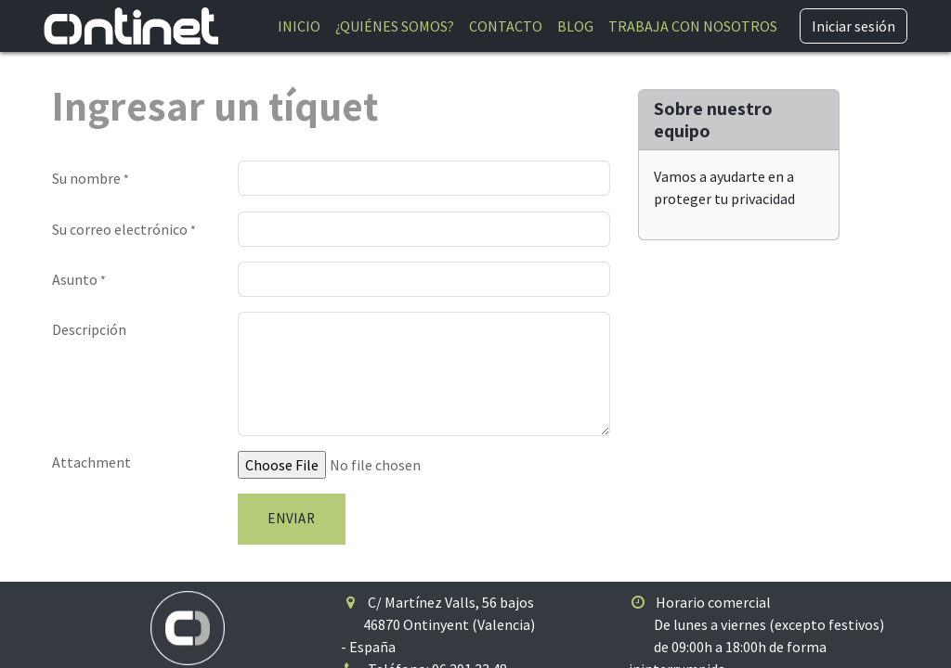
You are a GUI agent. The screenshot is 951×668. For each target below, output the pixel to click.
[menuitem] (299, 26)
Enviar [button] (291, 518)
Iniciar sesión (853, 26)
